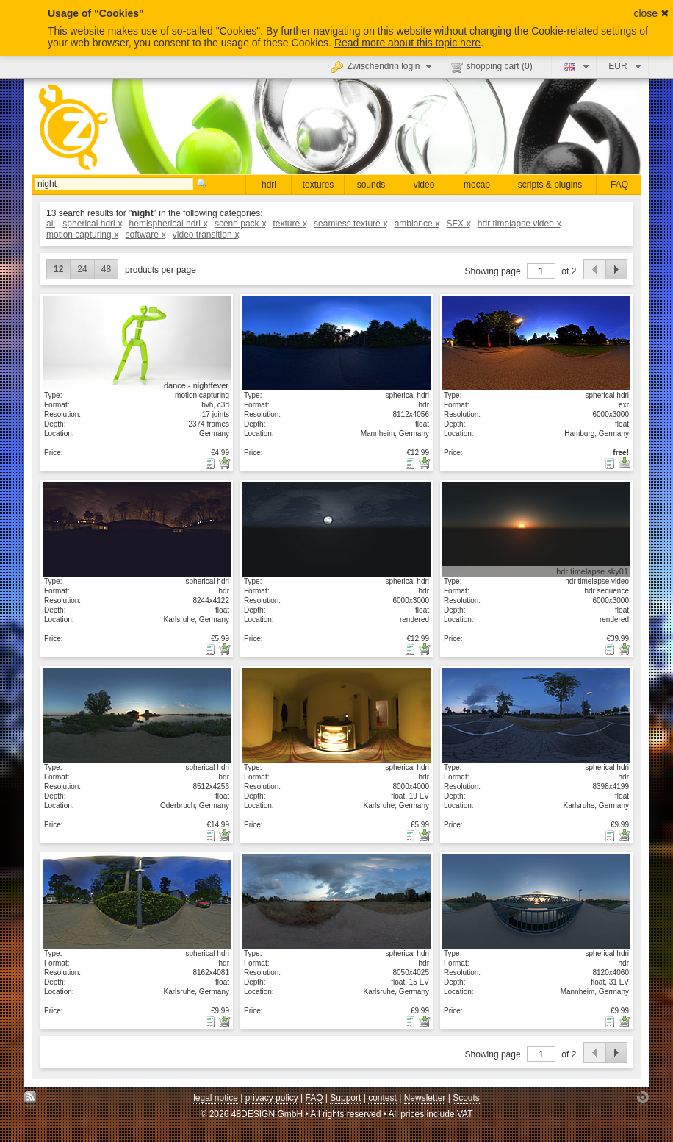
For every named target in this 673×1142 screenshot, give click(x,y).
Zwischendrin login (382, 66)
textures (318, 184)
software (145, 234)
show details (137, 342)
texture (289, 223)
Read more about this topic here (407, 43)
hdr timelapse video (519, 223)
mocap (477, 184)
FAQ (619, 184)
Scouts (466, 1098)
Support (345, 1098)
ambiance (417, 223)
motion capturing (82, 234)
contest (382, 1098)
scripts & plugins (550, 184)
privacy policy (271, 1098)
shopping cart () (492, 67)
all (50, 223)
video (424, 184)
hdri (269, 184)
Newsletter (425, 1098)
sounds (371, 184)
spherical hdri (91, 223)
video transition (205, 234)
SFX (458, 223)
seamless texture (350, 223)
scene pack (240, 223)
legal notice (215, 1098)
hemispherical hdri (168, 223)
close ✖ (651, 13)
